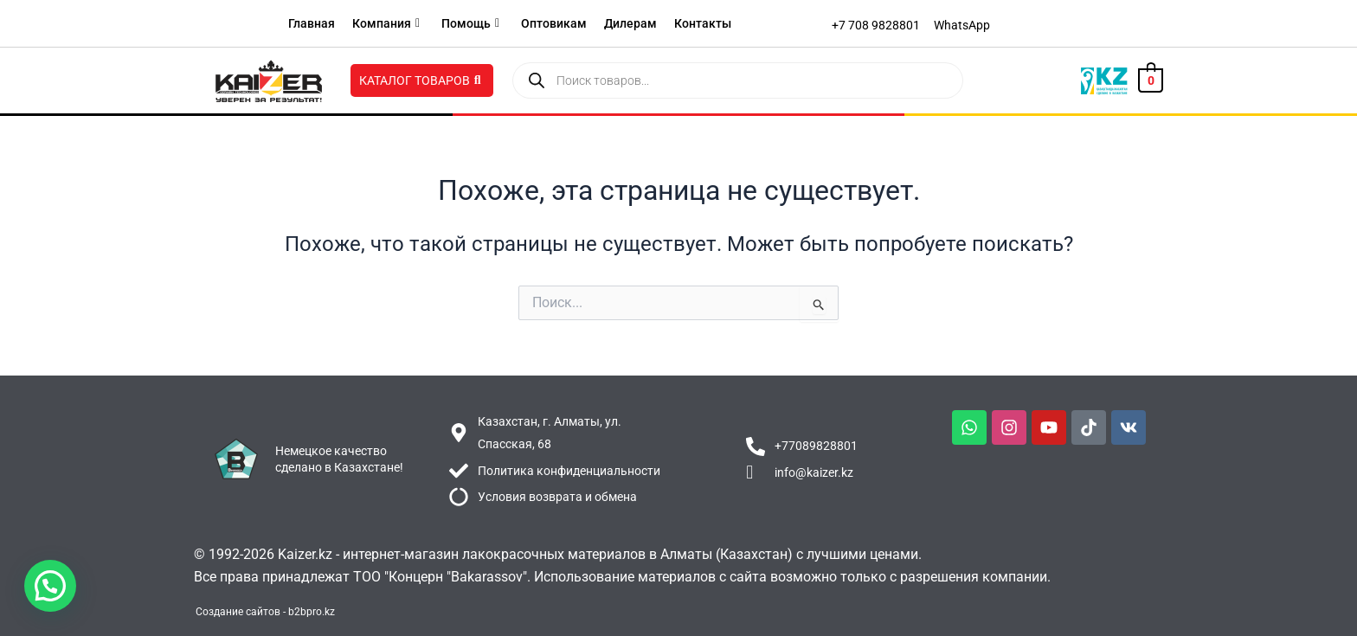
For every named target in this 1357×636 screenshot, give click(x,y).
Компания (386, 23)
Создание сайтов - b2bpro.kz (265, 612)
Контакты (702, 23)
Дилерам (630, 23)
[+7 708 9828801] (875, 25)
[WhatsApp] (961, 25)
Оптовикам (554, 23)
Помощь (470, 23)
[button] (50, 586)
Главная (311, 23)
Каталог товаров (420, 80)
